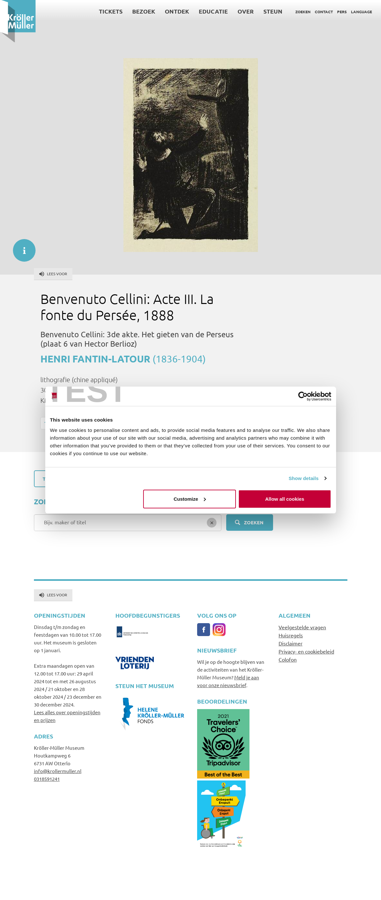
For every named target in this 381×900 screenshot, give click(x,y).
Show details (304, 478)
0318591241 (47, 779)
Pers (342, 11)
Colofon (288, 659)
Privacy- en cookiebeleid (306, 651)
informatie (21, 247)
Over (246, 11)
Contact (324, 11)
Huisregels (291, 635)
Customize (190, 498)
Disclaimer (290, 643)
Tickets (110, 11)
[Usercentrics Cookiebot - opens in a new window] (303, 396)
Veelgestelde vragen (302, 627)
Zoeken (303, 11)
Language (361, 11)
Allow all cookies (284, 498)
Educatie (213, 11)
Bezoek (143, 11)
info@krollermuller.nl (57, 771)
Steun (272, 11)
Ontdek (177, 11)
